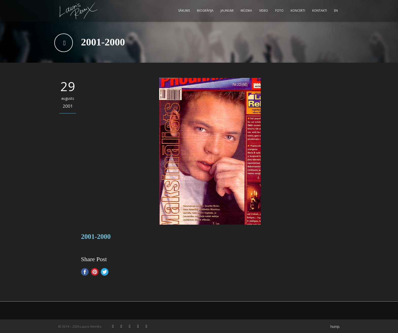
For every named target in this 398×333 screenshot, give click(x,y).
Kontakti (319, 10)
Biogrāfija (205, 10)
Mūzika (246, 10)
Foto (279, 10)
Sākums (184, 10)
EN (336, 10)
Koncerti (298, 10)
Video (263, 10)
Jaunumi (227, 10)
